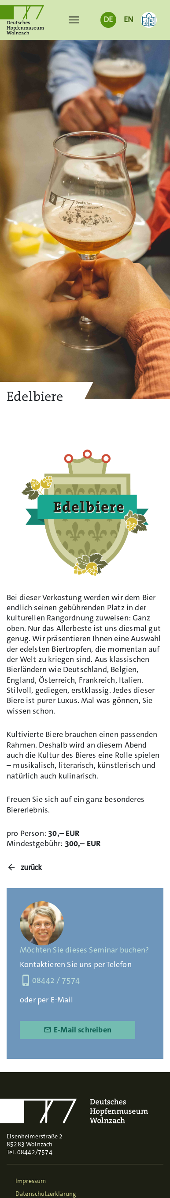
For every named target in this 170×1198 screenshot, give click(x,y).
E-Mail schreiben (77, 1029)
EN (128, 19)
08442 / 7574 (50, 980)
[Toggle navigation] (74, 20)
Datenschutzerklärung (45, 1194)
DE (108, 19)
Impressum (30, 1181)
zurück (31, 867)
